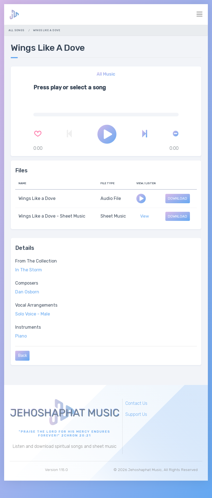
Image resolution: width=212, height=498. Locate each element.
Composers (26, 283)
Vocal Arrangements (36, 305)
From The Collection (36, 261)
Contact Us (136, 403)
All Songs (16, 30)
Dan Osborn (27, 291)
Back (22, 355)
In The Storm (28, 269)
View (144, 216)
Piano (21, 336)
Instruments (28, 327)
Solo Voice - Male (32, 314)
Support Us (136, 414)
